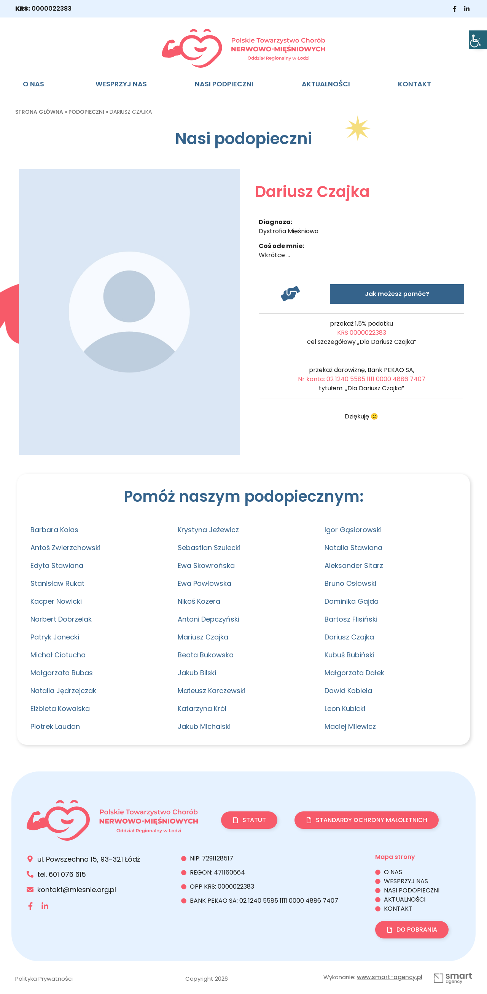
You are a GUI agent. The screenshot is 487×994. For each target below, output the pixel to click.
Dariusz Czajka (349, 637)
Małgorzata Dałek (354, 673)
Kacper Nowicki (56, 601)
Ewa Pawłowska (204, 583)
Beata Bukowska (206, 655)
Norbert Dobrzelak (61, 619)
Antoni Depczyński (208, 619)
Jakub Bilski (197, 673)
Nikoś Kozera (199, 601)
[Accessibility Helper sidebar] (478, 39)
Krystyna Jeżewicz (208, 529)
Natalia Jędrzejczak (63, 690)
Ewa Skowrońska (206, 565)
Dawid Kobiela (348, 690)
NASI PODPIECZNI (224, 84)
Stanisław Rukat (57, 583)
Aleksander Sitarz (354, 565)
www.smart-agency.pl (389, 977)
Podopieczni (86, 112)
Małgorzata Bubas (61, 673)
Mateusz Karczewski (211, 690)
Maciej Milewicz (350, 726)
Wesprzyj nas (121, 84)
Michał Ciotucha (58, 655)
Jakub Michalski (204, 726)
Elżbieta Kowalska (60, 708)
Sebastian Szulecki (209, 547)
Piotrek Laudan (55, 726)
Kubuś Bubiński (349, 655)
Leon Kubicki (345, 708)
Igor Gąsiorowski (353, 529)
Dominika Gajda (352, 601)
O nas (33, 84)
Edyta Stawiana (56, 565)
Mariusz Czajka (203, 637)
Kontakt (414, 84)
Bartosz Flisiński (351, 619)
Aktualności (326, 84)
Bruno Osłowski (350, 583)
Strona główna (39, 112)
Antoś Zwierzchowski (65, 547)
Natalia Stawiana (353, 547)
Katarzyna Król (202, 708)
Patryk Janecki (54, 637)
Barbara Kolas (54, 529)
